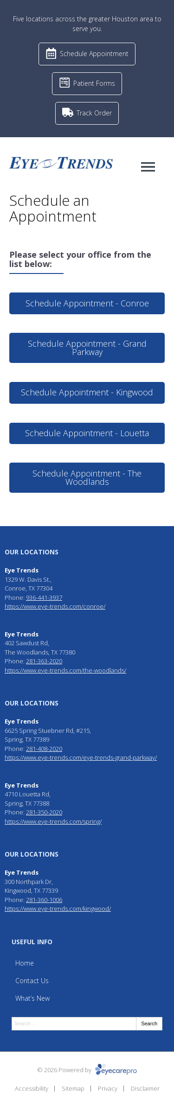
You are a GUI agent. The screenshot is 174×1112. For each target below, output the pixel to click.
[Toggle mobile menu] (148, 167)
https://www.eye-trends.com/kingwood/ (58, 908)
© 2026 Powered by (87, 1070)
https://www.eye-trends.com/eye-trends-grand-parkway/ (81, 757)
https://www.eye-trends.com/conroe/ (55, 606)
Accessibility (31, 1088)
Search (149, 1023)
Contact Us (32, 980)
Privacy (107, 1088)
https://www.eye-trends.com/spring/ (53, 821)
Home (24, 963)
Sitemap (73, 1088)
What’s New (32, 998)
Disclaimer (145, 1088)
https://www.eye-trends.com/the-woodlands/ (65, 670)
